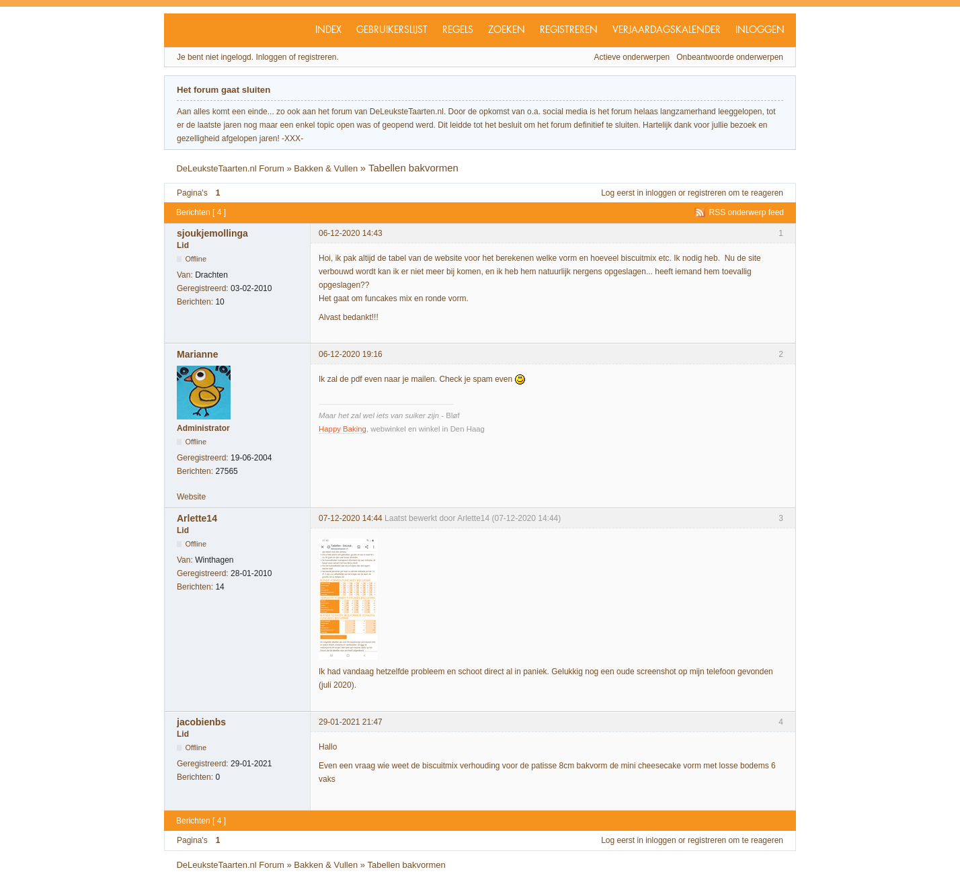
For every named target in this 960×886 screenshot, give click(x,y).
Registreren (569, 30)
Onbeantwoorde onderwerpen (729, 57)
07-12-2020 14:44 (351, 518)
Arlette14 (197, 518)
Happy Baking (342, 429)
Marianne (197, 354)
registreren (707, 193)
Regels (457, 30)
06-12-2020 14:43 (351, 233)
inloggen (660, 193)
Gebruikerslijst (392, 30)
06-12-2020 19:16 (351, 354)
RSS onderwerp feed (746, 212)
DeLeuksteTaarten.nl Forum (230, 168)
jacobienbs (201, 722)
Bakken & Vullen (326, 168)
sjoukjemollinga (212, 233)
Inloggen (760, 30)
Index (328, 30)
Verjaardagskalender (666, 30)
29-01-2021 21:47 (351, 722)
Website (191, 496)
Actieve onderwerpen (632, 57)
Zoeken (506, 30)
